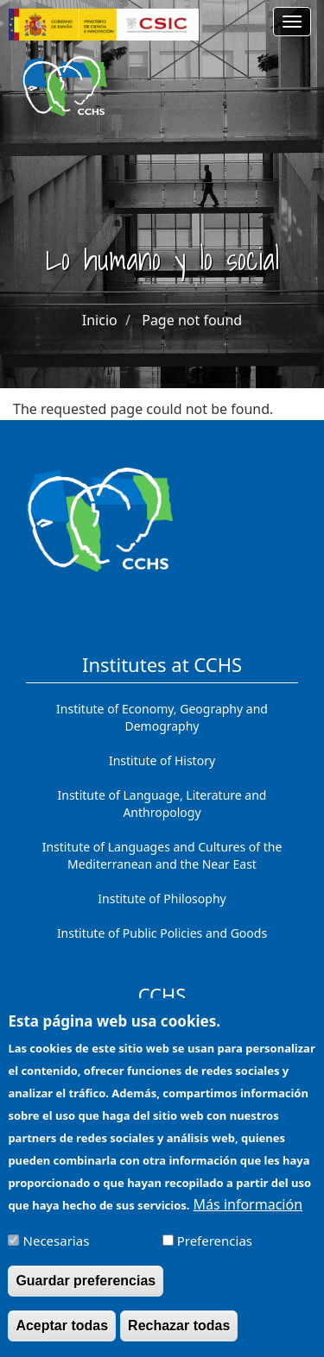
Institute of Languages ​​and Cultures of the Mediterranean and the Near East (162, 855)
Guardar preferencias (86, 1292)
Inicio (100, 320)
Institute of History (162, 760)
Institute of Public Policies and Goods (162, 933)
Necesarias (56, 1252)
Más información (248, 1216)
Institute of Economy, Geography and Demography (162, 717)
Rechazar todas (179, 1337)
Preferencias (214, 1252)
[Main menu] (292, 21)
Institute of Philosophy (162, 898)
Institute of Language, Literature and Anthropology (162, 803)
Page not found (192, 320)
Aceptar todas (62, 1337)
